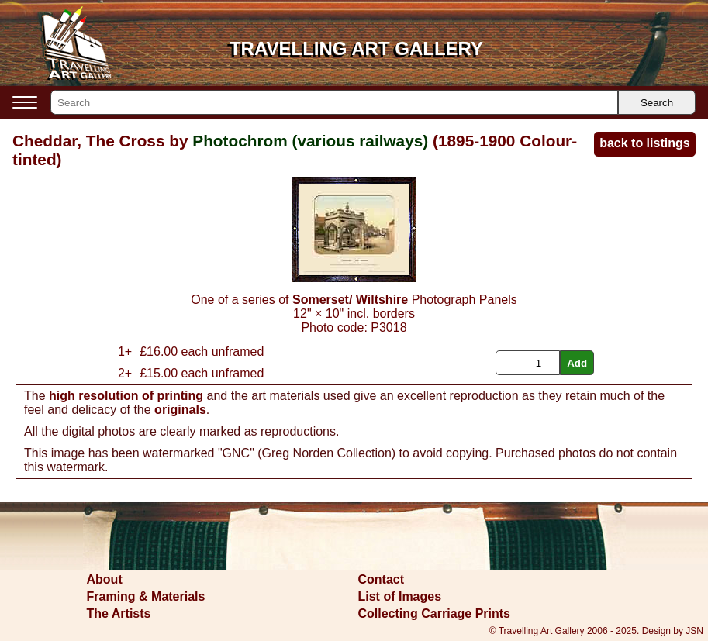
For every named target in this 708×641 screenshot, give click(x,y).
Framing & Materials (146, 596)
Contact (381, 579)
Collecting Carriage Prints (434, 613)
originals (180, 409)
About (105, 579)
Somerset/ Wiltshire (350, 299)
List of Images (400, 596)
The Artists (119, 613)
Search (657, 103)
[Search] (334, 102)
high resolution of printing (126, 395)
